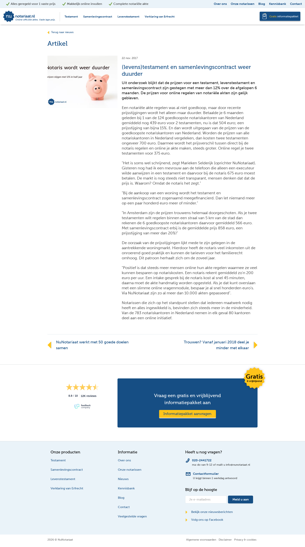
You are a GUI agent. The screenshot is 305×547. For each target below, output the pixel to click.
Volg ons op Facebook (204, 519)
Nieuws (123, 479)
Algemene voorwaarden (201, 539)
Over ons (220, 4)
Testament (71, 16)
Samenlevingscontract (97, 16)
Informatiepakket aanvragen (187, 414)
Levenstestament (128, 16)
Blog (261, 4)
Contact (296, 4)
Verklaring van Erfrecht (159, 16)
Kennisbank (277, 4)
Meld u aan (240, 499)
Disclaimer (225, 539)
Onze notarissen (242, 4)
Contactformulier (206, 474)
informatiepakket (283, 16)
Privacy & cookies (245, 539)
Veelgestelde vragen (132, 516)
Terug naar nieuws (60, 32)
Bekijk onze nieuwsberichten (209, 512)
